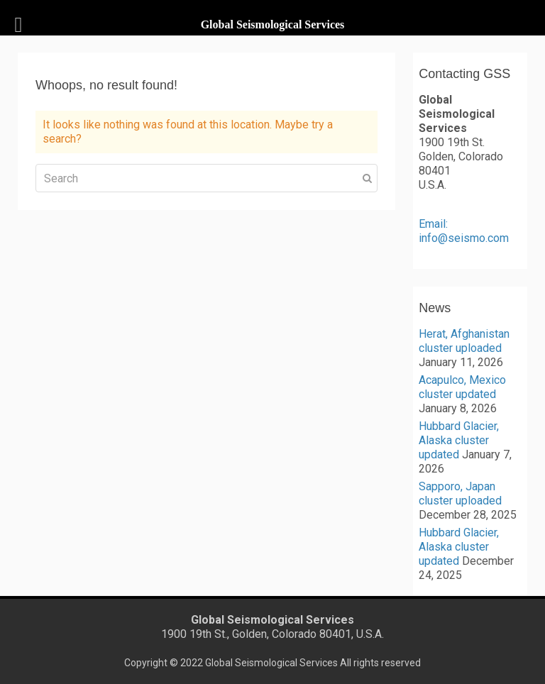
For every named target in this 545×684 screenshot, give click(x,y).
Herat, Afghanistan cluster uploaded (464, 341)
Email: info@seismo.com (464, 231)
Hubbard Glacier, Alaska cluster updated (459, 440)
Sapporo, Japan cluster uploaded (460, 493)
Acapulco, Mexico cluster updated (462, 387)
